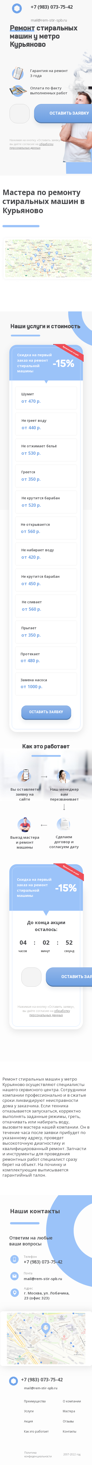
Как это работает (36, 1431)
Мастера (69, 1411)
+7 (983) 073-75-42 (52, 6)
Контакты (69, 1431)
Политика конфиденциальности (38, 1454)
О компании (72, 1401)
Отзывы (68, 1421)
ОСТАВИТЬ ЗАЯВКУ (46, 712)
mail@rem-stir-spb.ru (49, 20)
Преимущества (35, 1401)
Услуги (29, 1411)
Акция (28, 1421)
